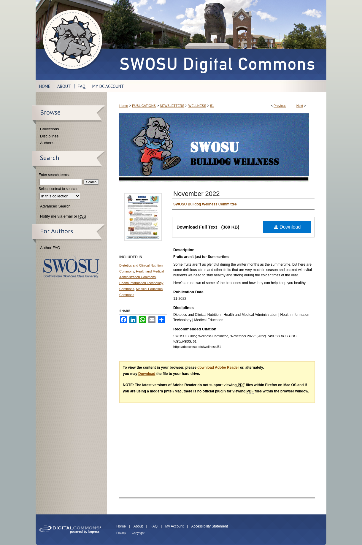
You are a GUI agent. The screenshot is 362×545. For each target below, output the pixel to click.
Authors (46, 143)
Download (287, 226)
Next (299, 105)
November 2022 (196, 193)
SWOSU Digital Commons (216, 40)
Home (123, 105)
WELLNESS (197, 105)
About (138, 526)
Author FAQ (50, 247)
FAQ (154, 526)
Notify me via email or (63, 216)
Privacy (121, 533)
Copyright (138, 533)
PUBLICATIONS (144, 105)
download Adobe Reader (218, 367)
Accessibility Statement (209, 526)
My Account (174, 526)
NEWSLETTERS (172, 105)
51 (212, 105)
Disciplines (49, 136)
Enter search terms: (54, 175)
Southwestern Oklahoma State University (71, 267)
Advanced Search (55, 206)
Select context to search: (58, 189)
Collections (49, 129)
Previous (280, 105)
